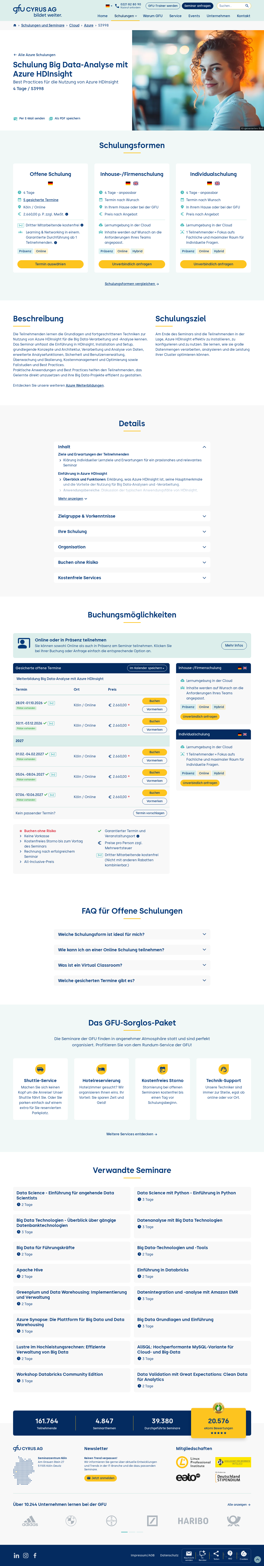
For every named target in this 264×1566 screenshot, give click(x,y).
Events (194, 16)
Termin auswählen (50, 264)
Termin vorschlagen (150, 813)
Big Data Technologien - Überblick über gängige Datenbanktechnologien (66, 1223)
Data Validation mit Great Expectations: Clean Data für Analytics (192, 1377)
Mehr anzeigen (73, 498)
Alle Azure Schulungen (34, 55)
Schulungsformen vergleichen (132, 284)
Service (175, 16)
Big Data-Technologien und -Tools (173, 1247)
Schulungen (126, 16)
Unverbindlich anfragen (132, 264)
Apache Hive (30, 1269)
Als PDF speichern (64, 119)
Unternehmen (218, 16)
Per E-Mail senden (29, 119)
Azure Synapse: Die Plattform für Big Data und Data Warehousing (70, 1322)
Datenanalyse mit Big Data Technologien (179, 1220)
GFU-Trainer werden (163, 6)
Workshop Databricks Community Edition (60, 1374)
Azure (89, 25)
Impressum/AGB (142, 1555)
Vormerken (155, 709)
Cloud (74, 25)
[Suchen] (234, 6)
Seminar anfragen (197, 6)
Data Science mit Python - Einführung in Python (186, 1192)
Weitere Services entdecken (132, 1134)
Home (103, 16)
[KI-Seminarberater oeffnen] (203, 1556)
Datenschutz (169, 1555)
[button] (132, 934)
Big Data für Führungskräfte (46, 1247)
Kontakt (243, 16)
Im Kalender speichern (146, 668)
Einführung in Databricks (163, 1269)
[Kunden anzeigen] (239, 1504)
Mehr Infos (234, 645)
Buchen (154, 701)
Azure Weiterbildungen (85, 385)
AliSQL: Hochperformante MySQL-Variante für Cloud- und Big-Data (185, 1349)
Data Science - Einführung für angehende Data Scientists (65, 1195)
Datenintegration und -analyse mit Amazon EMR (187, 1292)
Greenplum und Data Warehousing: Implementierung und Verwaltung (72, 1295)
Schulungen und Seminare (43, 25)
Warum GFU (153, 16)
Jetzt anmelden (100, 1478)
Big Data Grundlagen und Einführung (175, 1319)
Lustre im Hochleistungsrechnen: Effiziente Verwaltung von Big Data (61, 1349)
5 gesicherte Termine (41, 200)
